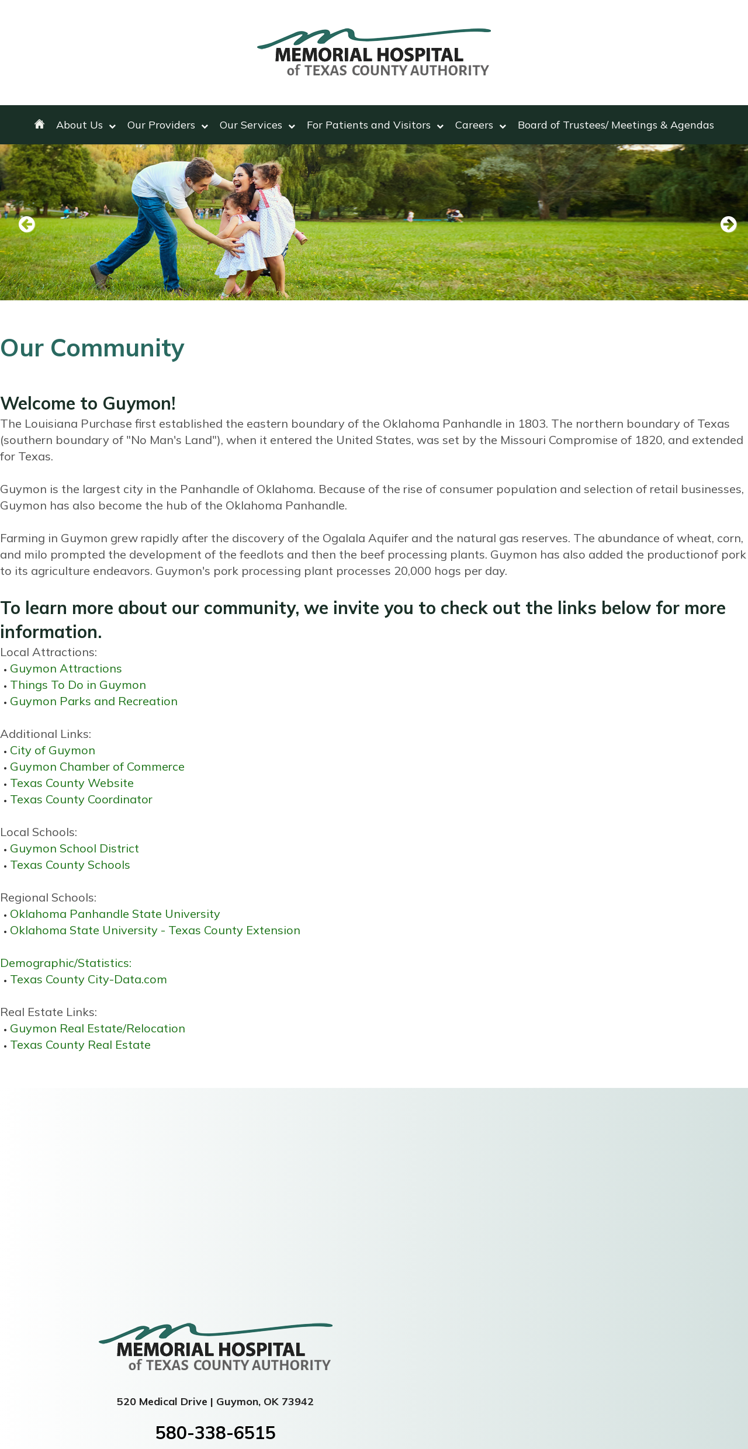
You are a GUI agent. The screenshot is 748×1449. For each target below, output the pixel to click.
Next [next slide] (721, 225)
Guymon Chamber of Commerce (97, 766)
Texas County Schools (70, 864)
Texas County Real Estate (80, 1044)
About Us (86, 124)
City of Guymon (52, 750)
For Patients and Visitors (375, 124)
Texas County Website (72, 782)
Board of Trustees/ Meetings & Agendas (616, 124)
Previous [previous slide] (26, 225)
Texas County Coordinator (81, 799)
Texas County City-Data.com (88, 979)
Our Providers (167, 124)
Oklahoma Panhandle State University (115, 913)
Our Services (257, 124)
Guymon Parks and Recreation (94, 701)
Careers (480, 124)
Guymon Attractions (66, 668)
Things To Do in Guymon (78, 684)
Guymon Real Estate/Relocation (97, 1028)
